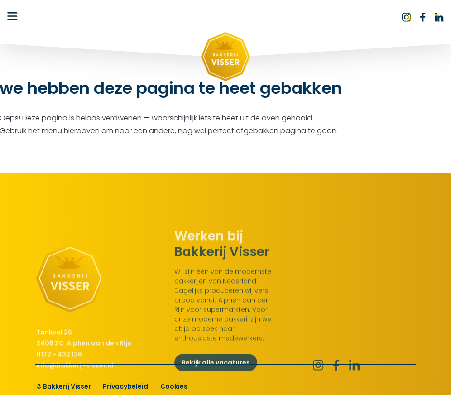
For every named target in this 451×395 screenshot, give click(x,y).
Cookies (173, 386)
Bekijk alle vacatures (216, 377)
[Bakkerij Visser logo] (225, 56)
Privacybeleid (125, 386)
